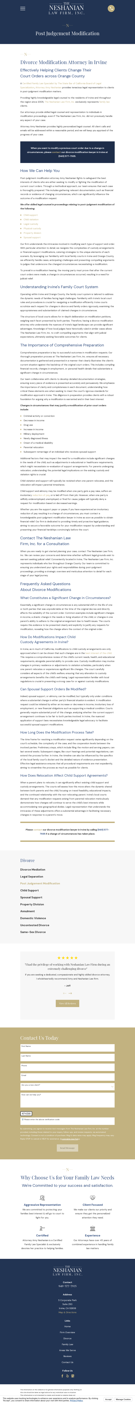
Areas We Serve (67, 1350)
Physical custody (32, 228)
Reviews (67, 1356)
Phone (24, 1066)
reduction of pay (41, 495)
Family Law (67, 1344)
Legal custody (31, 224)
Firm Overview (67, 1332)
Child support (31, 215)
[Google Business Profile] (72, 1376)
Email (23, 1075)
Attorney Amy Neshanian (48, 87)
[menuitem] (67, 869)
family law (104, 101)
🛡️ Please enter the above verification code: (40, 1119)
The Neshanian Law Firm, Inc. (60, 101)
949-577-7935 (67, 1285)
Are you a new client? (30, 1085)
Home (67, 1326)
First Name (26, 1046)
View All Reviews (67, 1003)
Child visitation (31, 219)
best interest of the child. (98, 653)
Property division (32, 233)
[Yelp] (67, 1376)
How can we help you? (31, 1095)
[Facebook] (62, 1376)
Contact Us (67, 1362)
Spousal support (32, 237)
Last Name (26, 1056)
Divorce (67, 1338)
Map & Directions (67, 1312)
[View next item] (70, 993)
